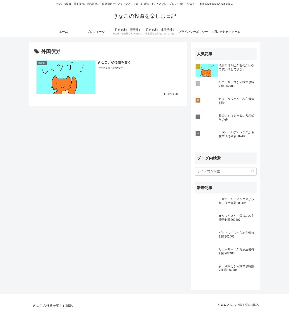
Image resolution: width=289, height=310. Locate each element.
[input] (226, 171)
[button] (253, 171)
